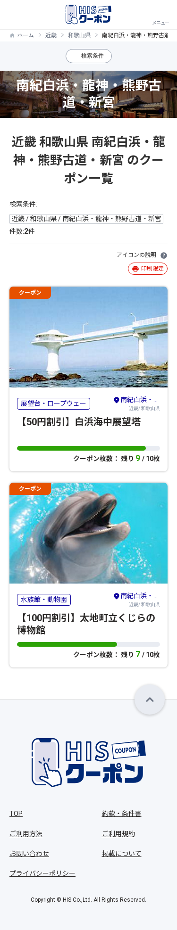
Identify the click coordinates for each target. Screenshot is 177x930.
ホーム (25, 35)
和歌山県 (79, 35)
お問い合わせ (29, 853)
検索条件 (92, 55)
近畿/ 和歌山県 (136, 403)
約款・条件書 (122, 813)
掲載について (122, 853)
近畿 (51, 35)
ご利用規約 (118, 834)
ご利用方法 (25, 834)
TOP (16, 813)
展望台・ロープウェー (53, 403)
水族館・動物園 (44, 599)
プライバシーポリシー (42, 873)
